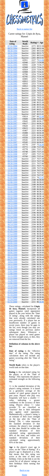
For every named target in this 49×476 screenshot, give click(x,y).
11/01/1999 (12, 271)
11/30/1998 (12, 168)
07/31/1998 (12, 159)
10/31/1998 (12, 166)
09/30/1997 (12, 135)
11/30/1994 (12, 55)
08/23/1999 (12, 248)
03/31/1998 (12, 149)
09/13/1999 (12, 255)
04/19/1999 (12, 206)
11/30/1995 (12, 84)
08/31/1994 (12, 48)
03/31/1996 (12, 93)
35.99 (41, 116)
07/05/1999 (12, 231)
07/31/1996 (12, 102)
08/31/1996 (12, 105)
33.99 (41, 60)
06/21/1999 (12, 227)
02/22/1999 (12, 187)
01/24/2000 (12, 299)
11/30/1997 (12, 140)
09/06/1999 (12, 252)
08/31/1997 (12, 133)
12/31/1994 (12, 58)
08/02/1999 (12, 241)
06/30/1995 (12, 72)
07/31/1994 (12, 46)
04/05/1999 (12, 201)
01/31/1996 (12, 88)
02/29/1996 (12, 91)
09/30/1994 (12, 51)
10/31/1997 (12, 138)
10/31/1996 (12, 109)
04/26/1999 (12, 208)
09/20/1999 (12, 257)
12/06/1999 (12, 283)
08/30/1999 (12, 250)
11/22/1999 (12, 278)
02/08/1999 (12, 182)
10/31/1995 (12, 81)
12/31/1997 (12, 142)
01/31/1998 (12, 145)
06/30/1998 (12, 156)
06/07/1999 (12, 222)
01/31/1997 (12, 116)
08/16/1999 (12, 245)
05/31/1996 (12, 98)
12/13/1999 (12, 285)
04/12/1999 (12, 203)
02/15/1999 (12, 184)
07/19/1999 (12, 236)
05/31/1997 (12, 126)
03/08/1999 (12, 191)
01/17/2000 (12, 297)
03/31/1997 (12, 121)
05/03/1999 (12, 210)
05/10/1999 (12, 213)
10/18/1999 (12, 267)
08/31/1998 (12, 161)
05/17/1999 (12, 215)
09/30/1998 (12, 163)
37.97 (41, 177)
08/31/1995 (12, 76)
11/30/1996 (12, 112)
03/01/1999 (12, 189)
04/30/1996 (12, 95)
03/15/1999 (12, 194)
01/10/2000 (12, 295)
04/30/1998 (12, 152)
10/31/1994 (12, 53)
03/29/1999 (12, 199)
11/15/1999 (12, 276)
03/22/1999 (12, 196)
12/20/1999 (12, 288)
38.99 (41, 302)
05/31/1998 (12, 154)
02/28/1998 (12, 147)
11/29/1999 (12, 281)
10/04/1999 (12, 262)
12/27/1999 (12, 290)
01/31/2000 (12, 302)
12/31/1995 (12, 86)
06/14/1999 (12, 224)
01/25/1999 (12, 177)
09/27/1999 (12, 260)
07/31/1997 (12, 130)
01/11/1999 (12, 173)
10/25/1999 (12, 269)
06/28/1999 (12, 229)
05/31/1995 (12, 69)
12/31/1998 (12, 170)
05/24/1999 (12, 217)
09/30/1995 (12, 79)
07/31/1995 (12, 74)
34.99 (41, 88)
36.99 (41, 145)
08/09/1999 (12, 243)
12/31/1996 (12, 114)
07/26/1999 (12, 238)
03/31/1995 (12, 65)
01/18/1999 (12, 175)
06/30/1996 (12, 100)
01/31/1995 (12, 60)
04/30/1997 (12, 123)
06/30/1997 (12, 128)
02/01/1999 (12, 180)
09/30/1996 (12, 107)
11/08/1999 (12, 274)
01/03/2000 (12, 292)
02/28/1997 (12, 119)
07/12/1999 (12, 234)
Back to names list (24, 29)
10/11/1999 (12, 264)
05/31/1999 (12, 220)
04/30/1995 (12, 67)
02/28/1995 (12, 62)
